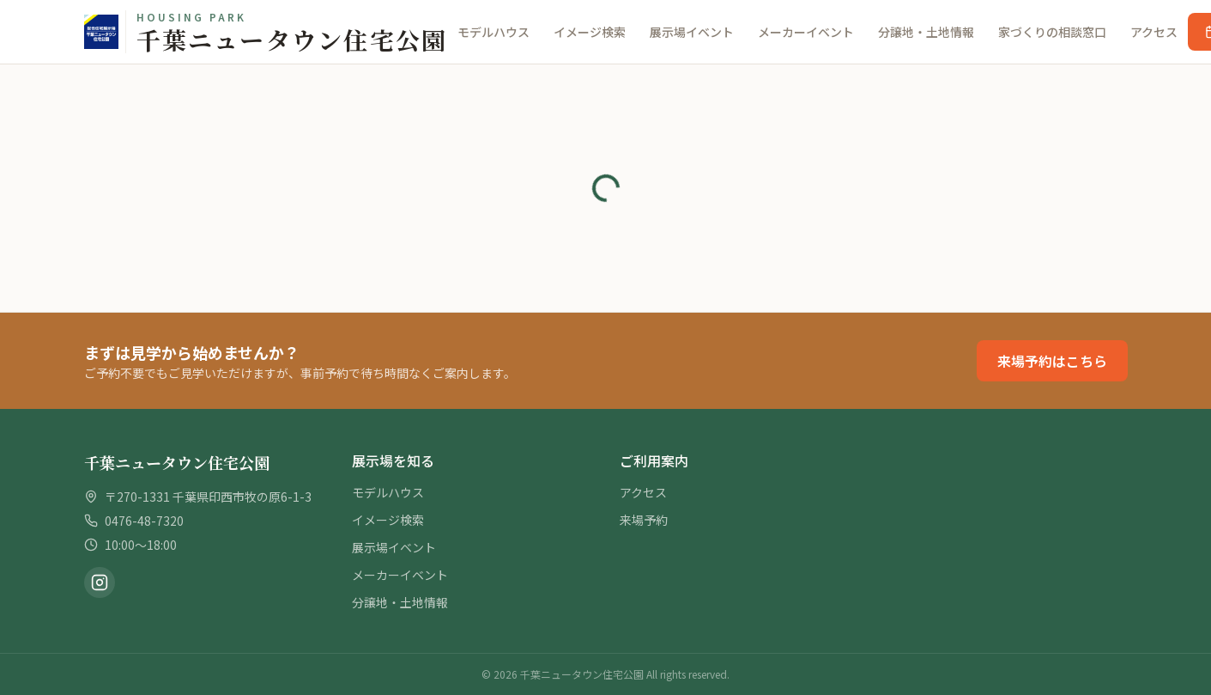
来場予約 (644, 519)
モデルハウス (493, 31)
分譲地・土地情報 (926, 31)
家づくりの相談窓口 (1052, 31)
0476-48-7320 (144, 520)
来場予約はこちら (1052, 361)
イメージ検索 (590, 31)
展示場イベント (692, 31)
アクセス (1154, 31)
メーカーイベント (806, 31)
